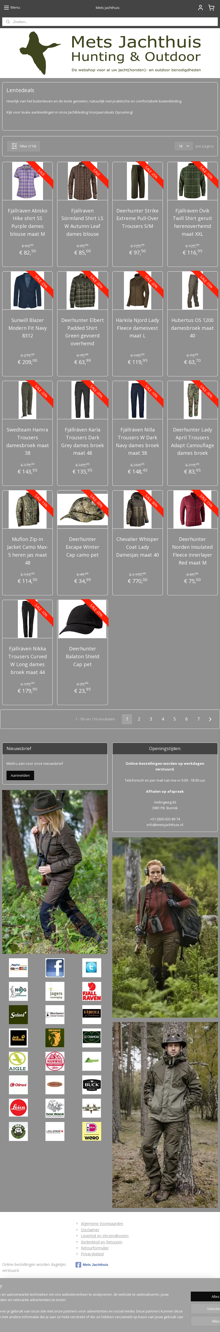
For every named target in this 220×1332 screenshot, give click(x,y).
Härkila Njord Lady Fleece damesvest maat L (137, 328)
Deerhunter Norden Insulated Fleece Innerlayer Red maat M (192, 551)
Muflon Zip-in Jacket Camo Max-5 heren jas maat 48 (27, 551)
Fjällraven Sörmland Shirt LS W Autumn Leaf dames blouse (82, 222)
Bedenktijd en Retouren (101, 1241)
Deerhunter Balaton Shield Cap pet (82, 656)
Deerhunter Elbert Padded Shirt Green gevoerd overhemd (82, 332)
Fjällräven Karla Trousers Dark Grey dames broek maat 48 (82, 441)
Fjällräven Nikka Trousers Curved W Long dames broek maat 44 (27, 660)
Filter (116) (23, 146)
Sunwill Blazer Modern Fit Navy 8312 (27, 328)
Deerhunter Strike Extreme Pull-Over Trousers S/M (137, 218)
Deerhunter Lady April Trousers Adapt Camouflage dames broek (192, 441)
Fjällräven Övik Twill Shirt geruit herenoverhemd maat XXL (192, 222)
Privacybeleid (92, 1253)
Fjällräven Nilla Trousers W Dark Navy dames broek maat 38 (137, 441)
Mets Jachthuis (91, 1265)
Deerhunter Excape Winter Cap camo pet (82, 547)
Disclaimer (90, 1229)
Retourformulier (95, 1247)
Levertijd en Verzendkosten (105, 1235)
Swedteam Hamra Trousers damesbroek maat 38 (27, 441)
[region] (74, 1306)
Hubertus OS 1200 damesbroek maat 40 (192, 328)
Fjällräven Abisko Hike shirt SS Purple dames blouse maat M (27, 222)
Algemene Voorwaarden (102, 1223)
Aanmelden (20, 775)
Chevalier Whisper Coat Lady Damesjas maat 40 (137, 547)
